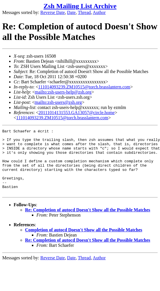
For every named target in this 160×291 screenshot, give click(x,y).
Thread (84, 12)
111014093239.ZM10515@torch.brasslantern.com (84, 86)
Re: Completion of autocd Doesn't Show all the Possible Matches (87, 222)
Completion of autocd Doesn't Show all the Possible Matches (83, 242)
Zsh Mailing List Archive (80, 6)
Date (71, 12)
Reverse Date (52, 12)
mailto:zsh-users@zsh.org (58, 102)
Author (99, 12)
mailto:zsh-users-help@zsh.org (63, 92)
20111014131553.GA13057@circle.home (76, 112)
